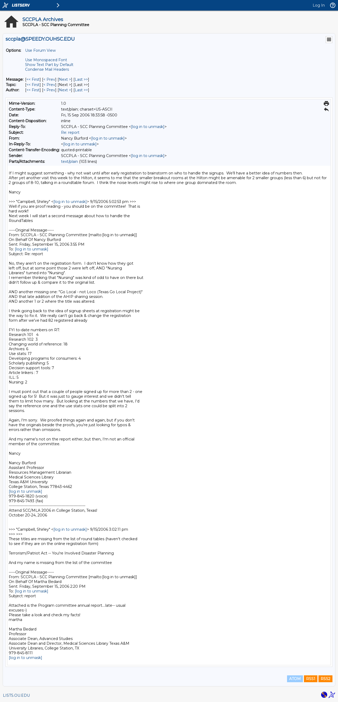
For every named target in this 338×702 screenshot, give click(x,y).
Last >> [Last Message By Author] (81, 90)
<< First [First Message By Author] (33, 90)
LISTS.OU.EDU (16, 695)
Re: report (70, 132)
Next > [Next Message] (65, 79)
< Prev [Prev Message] (49, 79)
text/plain (69, 161)
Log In (319, 5)
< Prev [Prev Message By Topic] (49, 84)
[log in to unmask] (148, 126)
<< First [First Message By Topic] (33, 84)
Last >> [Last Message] (81, 79)
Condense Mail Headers (47, 69)
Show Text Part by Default (49, 64)
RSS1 (310, 678)
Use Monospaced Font (46, 60)
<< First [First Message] (33, 79)
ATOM (295, 678)
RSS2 (325, 678)
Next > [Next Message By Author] (65, 90)
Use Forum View (40, 50)
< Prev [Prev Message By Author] (49, 90)
